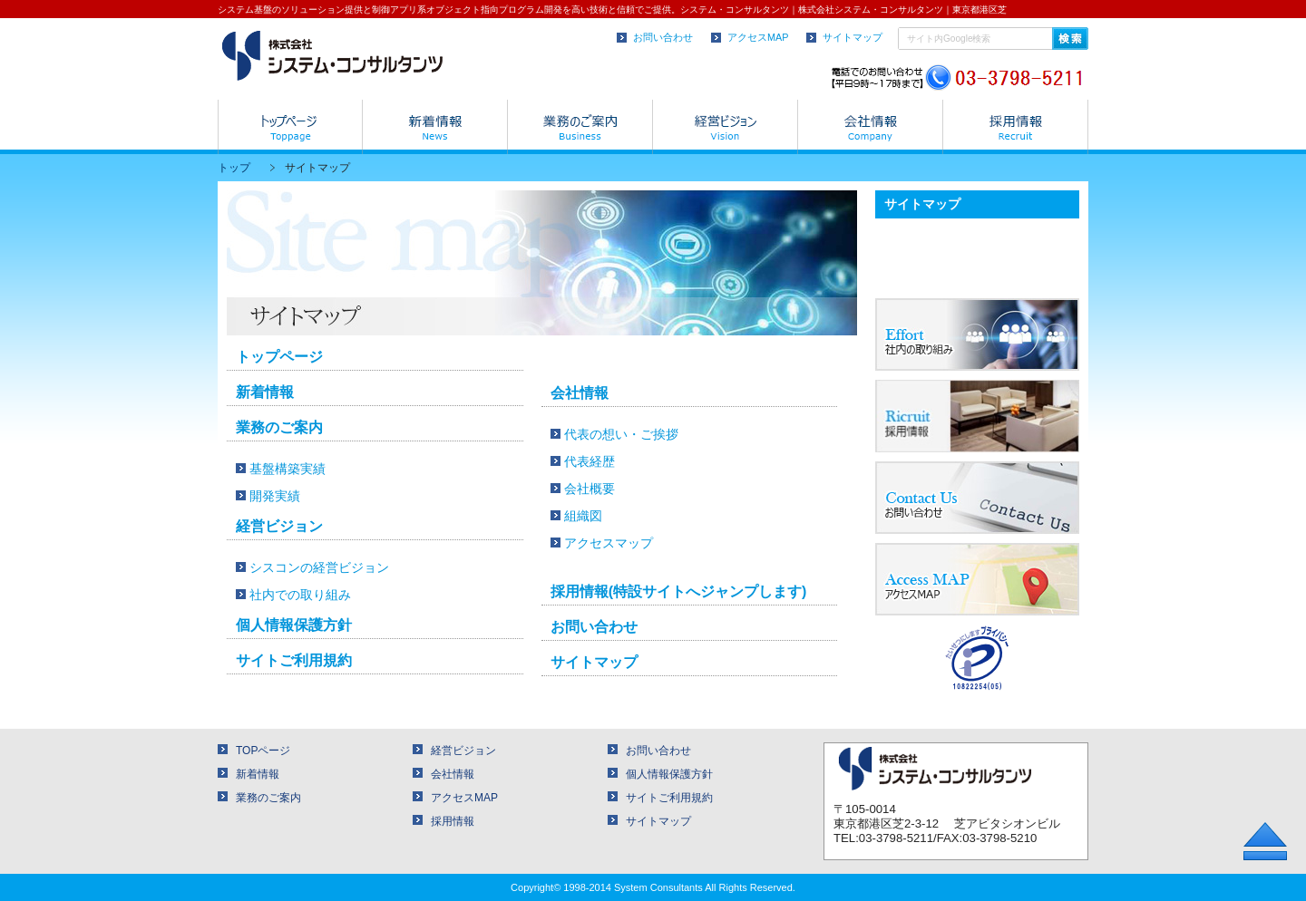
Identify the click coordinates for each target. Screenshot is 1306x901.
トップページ (279, 356)
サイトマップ (852, 37)
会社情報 (580, 393)
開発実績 (274, 496)
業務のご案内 (279, 427)
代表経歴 (589, 461)
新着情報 (265, 392)
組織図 (583, 516)
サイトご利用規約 (294, 660)
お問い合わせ (663, 37)
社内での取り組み (300, 594)
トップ (234, 167)
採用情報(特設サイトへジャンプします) (679, 591)
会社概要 (589, 488)
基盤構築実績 (287, 468)
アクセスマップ (608, 543)
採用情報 (452, 821)
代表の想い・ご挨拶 (621, 434)
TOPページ (263, 750)
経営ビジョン (279, 526)
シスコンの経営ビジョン (319, 567)
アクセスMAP (757, 37)
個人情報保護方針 (294, 625)
